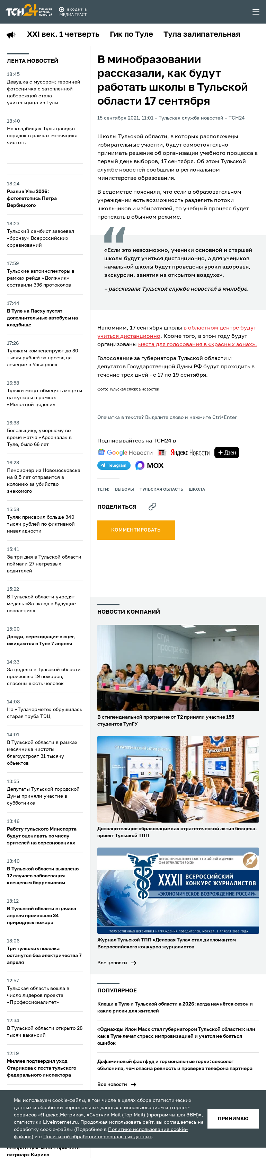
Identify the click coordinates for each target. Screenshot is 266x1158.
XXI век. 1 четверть (63, 34)
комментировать (136, 530)
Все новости (112, 962)
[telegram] (114, 465)
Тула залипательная (201, 34)
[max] (149, 465)
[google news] (125, 452)
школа (197, 490)
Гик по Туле (131, 34)
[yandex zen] (226, 452)
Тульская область (161, 490)
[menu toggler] (256, 12)
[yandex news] (184, 452)
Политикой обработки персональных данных (97, 1136)
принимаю (233, 1118)
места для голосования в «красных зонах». (197, 345)
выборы (124, 490)
